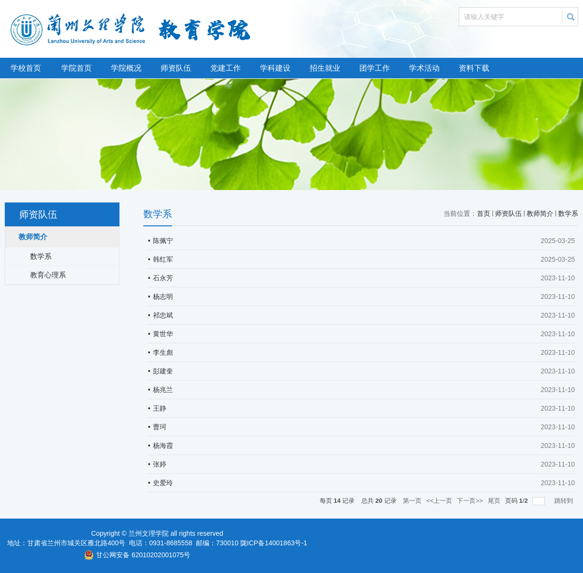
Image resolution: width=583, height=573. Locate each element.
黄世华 (163, 334)
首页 (483, 213)
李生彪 (163, 352)
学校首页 (26, 68)
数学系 (568, 213)
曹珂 (159, 427)
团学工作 (374, 68)
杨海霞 (163, 445)
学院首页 (76, 68)
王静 (159, 408)
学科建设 (275, 68)
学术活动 (424, 68)
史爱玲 (163, 483)
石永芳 (163, 278)
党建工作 (225, 68)
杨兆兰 (163, 389)
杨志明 (163, 296)
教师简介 (540, 213)
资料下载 (474, 68)
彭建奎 (163, 371)
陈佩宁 (163, 240)
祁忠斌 (163, 315)
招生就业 (325, 68)
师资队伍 (176, 68)
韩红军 (163, 259)
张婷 (159, 464)
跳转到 (564, 500)
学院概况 (126, 68)
